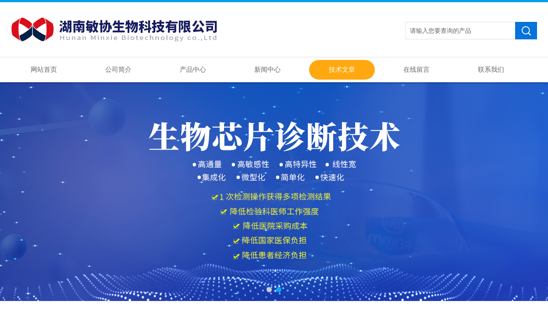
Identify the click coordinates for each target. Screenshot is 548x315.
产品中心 (193, 69)
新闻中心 (267, 69)
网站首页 (44, 69)
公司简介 (118, 69)
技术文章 (342, 69)
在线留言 (416, 69)
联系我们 (491, 69)
